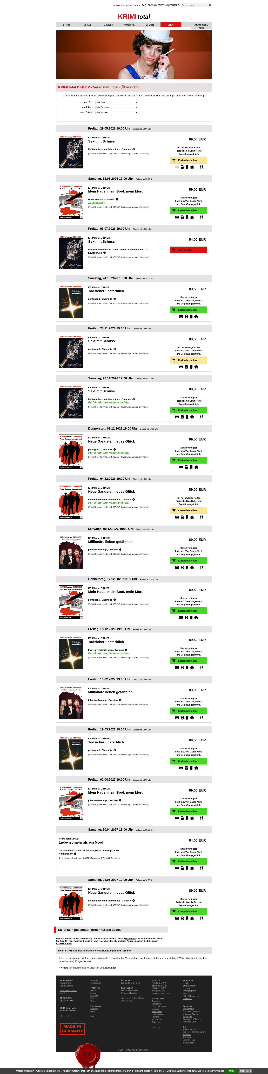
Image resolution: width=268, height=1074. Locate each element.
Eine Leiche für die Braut (130, 983)
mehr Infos (245, 1071)
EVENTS (150, 24)
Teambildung (157, 1012)
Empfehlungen (157, 1027)
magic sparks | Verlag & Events (194, 1032)
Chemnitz (94, 996)
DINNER (108, 24)
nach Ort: (88, 102)
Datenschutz (187, 999)
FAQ (144, 5)
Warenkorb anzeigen (128, 5)
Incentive (155, 1009)
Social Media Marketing (191, 1011)
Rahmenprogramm (159, 1006)
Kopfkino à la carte (190, 1029)
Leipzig (93, 993)
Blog (150, 5)
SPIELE (87, 24)
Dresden (93, 990)
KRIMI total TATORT (159, 985)
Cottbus (93, 1001)
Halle (92, 998)
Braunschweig (95, 1006)
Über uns (186, 988)
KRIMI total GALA (158, 991)
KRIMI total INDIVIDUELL (161, 993)
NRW (92, 1016)
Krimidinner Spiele (190, 1022)
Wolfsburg (94, 1009)
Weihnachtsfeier (186, 958)
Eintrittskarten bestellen (130, 990)
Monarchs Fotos (189, 1040)
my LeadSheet (188, 1042)
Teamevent (149, 958)
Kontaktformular (64, 943)
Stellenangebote (189, 985)
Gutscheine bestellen (129, 993)
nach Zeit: (87, 107)
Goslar (92, 1011)
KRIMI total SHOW (159, 983)
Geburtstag (156, 1022)
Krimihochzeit (157, 1019)
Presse (185, 983)
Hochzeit (155, 1017)
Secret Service (188, 1009)
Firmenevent (157, 1004)
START (66, 24)
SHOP (171, 24)
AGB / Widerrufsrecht (191, 996)
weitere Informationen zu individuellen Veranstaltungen (88, 967)
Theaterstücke (95, 983)
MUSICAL (129, 24)
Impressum (161, 5)
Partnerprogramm (189, 991)
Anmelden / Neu (201, 25)
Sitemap (186, 993)
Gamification (187, 1017)
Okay (231, 1071)
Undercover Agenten (190, 1014)
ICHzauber (187, 1037)
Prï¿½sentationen (158, 1014)
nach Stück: (86, 112)
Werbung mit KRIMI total (192, 1019)
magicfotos (187, 1035)
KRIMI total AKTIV (159, 988)
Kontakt (174, 5)
